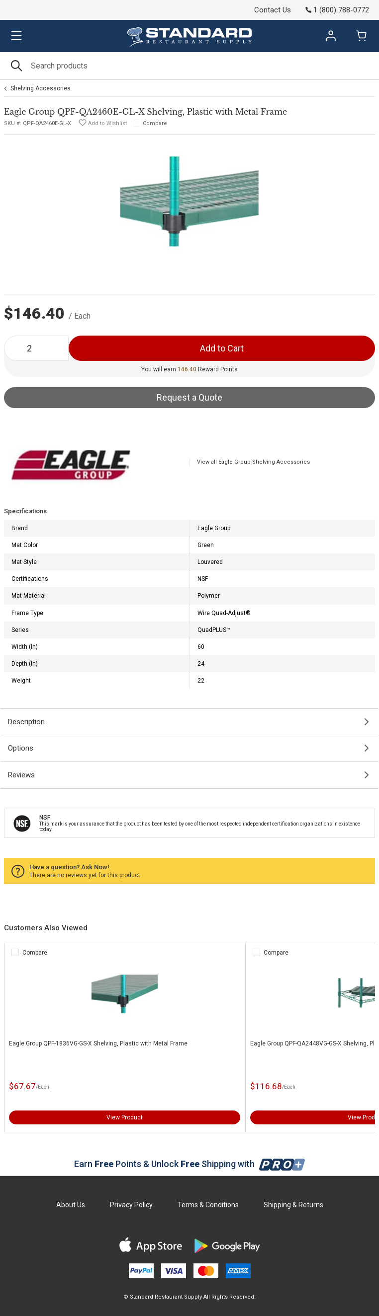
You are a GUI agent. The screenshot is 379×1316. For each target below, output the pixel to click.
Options (20, 748)
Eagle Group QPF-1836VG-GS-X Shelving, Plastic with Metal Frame (98, 1043)
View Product (124, 1117)
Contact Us (272, 9)
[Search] (189, 65)
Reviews (21, 774)
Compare (155, 123)
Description (26, 721)
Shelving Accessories (40, 88)
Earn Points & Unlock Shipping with (189, 1164)
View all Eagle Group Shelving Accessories (253, 462)
